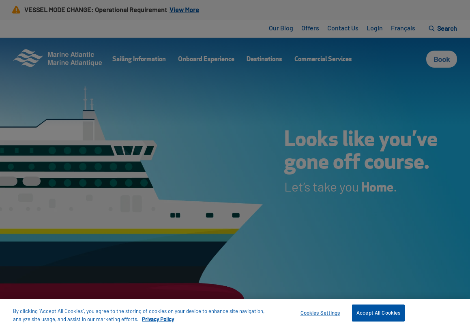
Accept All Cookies (378, 312)
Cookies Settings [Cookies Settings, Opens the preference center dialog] (320, 312)
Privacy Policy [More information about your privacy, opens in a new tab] (158, 319)
